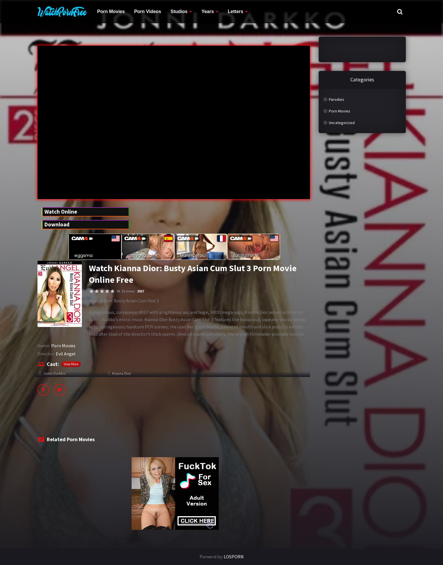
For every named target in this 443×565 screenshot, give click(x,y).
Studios (179, 11)
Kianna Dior (121, 373)
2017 (140, 291)
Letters (235, 11)
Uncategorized (342, 122)
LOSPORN (234, 556)
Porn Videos (147, 11)
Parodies (336, 99)
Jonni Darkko (54, 373)
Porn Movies (111, 11)
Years (207, 11)
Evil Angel (66, 354)
